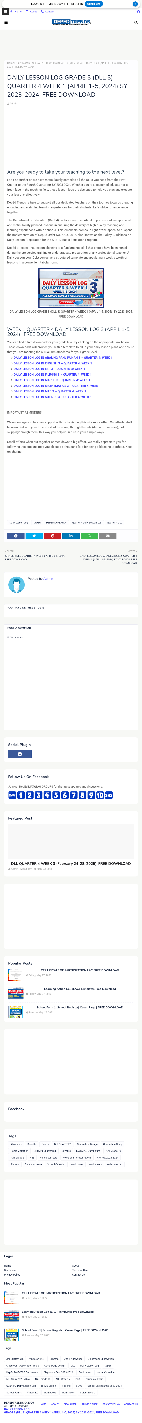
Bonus (45, 1144)
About (31, 11)
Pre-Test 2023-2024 (107, 1157)
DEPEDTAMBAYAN (56, 522)
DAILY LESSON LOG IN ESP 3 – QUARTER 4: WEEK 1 (49, 369)
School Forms (14, 1392)
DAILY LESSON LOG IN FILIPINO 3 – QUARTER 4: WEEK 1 (53, 374)
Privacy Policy (12, 1274)
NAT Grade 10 (113, 1151)
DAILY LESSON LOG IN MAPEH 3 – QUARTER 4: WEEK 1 (52, 380)
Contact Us (78, 1274)
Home (15, 11)
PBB (32, 1157)
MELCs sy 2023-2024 (18, 1379)
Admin (13, 103)
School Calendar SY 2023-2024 (104, 1385)
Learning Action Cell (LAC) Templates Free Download (80, 989)
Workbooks (77, 1164)
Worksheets (95, 1164)
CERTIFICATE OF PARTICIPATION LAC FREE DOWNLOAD (80, 970)
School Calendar (56, 1164)
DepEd (37, 522)
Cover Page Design (54, 1365)
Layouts (66, 1151)
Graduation (85, 1372)
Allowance (16, 1144)
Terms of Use (80, 1270)
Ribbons (14, 1164)
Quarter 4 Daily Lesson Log (87, 522)
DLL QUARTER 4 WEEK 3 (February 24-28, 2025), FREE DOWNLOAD (71, 863)
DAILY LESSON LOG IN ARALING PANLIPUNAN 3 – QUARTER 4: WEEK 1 (63, 358)
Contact (47, 11)
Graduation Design (87, 1144)
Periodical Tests (48, 1157)
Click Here (94, 4)
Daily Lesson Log (25, 63)
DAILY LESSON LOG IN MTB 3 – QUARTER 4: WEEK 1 (50, 391)
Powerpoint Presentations (77, 1157)
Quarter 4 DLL (114, 522)
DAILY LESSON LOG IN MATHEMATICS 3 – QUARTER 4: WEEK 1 (57, 386)
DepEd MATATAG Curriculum (22, 1372)
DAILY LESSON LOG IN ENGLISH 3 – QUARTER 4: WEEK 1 (53, 363)
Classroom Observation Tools (22, 1365)
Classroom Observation (101, 1359)
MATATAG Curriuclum (88, 1151)
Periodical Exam (94, 1379)
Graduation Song (112, 1144)
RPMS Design (48, 1385)
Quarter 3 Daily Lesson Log (21, 1385)
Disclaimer (10, 1270)
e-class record (114, 1164)
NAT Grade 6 (17, 1157)
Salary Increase (33, 1164)
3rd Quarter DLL (14, 1359)
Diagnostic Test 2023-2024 (58, 1372)
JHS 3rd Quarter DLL (45, 1151)
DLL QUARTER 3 (63, 1144)
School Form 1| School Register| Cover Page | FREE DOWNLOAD (80, 1007)
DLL (73, 1365)
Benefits (31, 1144)
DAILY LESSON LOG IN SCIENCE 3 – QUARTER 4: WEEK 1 (53, 397)
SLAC (79, 1385)
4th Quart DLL (36, 1359)
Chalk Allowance (73, 1359)
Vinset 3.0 (32, 1392)
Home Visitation (19, 1151)
